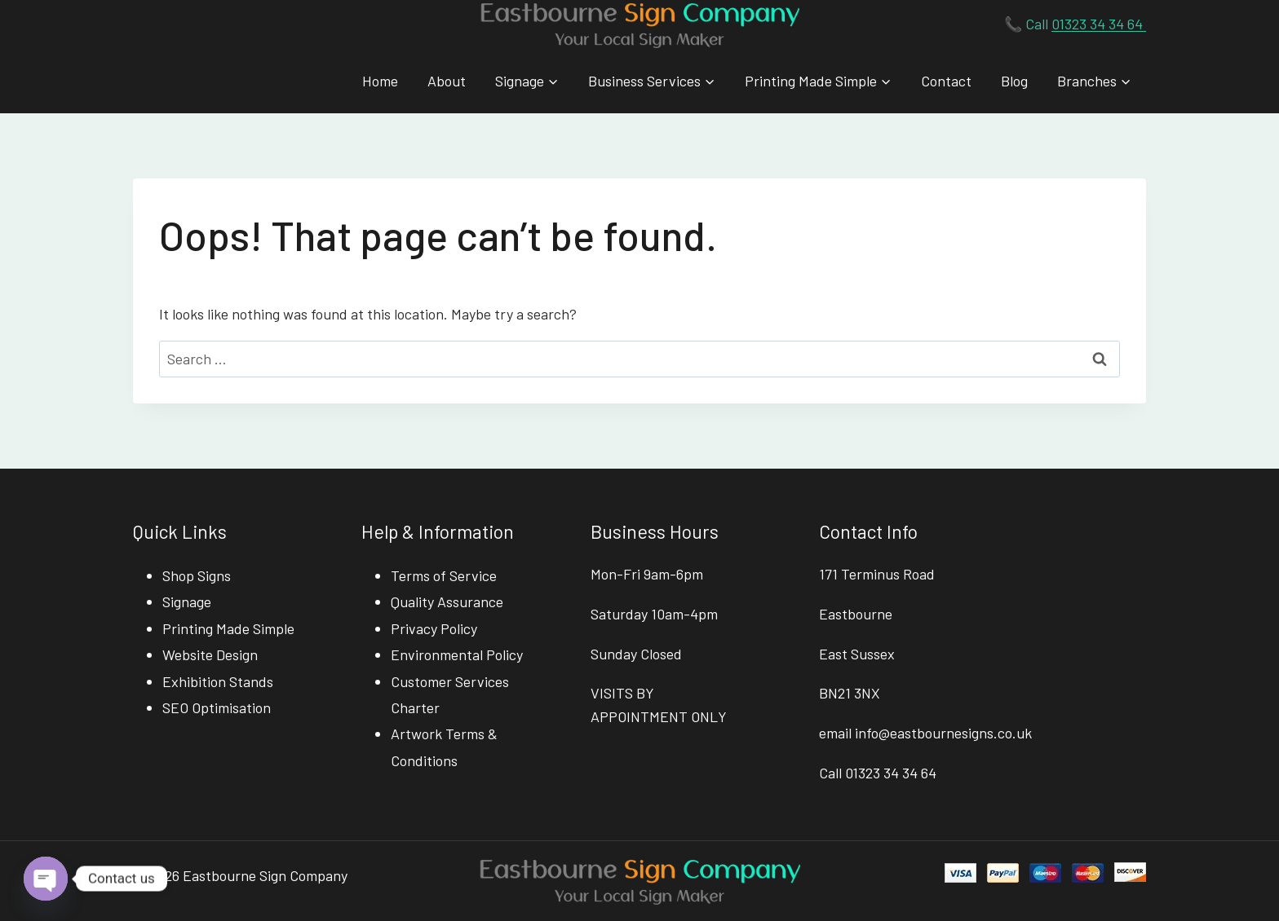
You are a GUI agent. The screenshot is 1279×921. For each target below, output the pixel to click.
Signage (186, 601)
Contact (946, 81)
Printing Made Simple (228, 628)
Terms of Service (444, 575)
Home (380, 81)
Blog (1014, 81)
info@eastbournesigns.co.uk (943, 733)
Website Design (210, 654)
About (446, 81)
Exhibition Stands (217, 681)
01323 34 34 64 (1098, 24)
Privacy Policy (434, 628)
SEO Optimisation (216, 707)
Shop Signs (196, 575)
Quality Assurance (447, 601)
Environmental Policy (457, 654)
